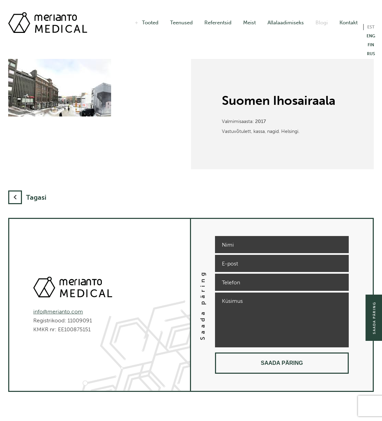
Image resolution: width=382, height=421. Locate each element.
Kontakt (348, 23)
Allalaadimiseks (285, 23)
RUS (371, 53)
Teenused (181, 23)
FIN (371, 44)
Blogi (321, 23)
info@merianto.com (58, 311)
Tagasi (27, 197)
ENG (371, 36)
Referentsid (217, 23)
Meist (249, 23)
